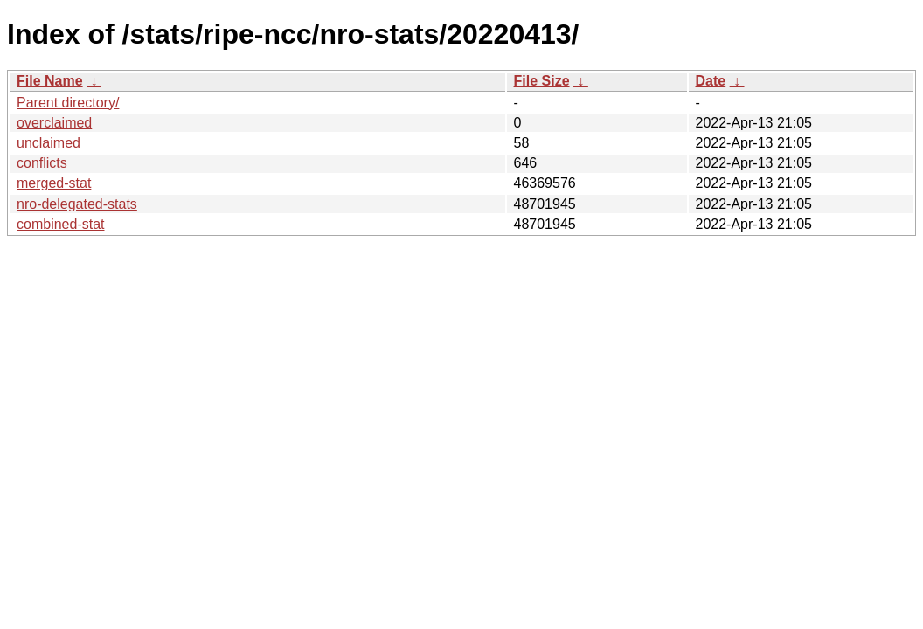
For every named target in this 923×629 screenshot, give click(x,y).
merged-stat (54, 183)
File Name (50, 80)
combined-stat (61, 224)
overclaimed (54, 122)
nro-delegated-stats (77, 204)
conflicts (42, 163)
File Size (542, 80)
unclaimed (48, 142)
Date (711, 80)
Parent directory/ (68, 102)
